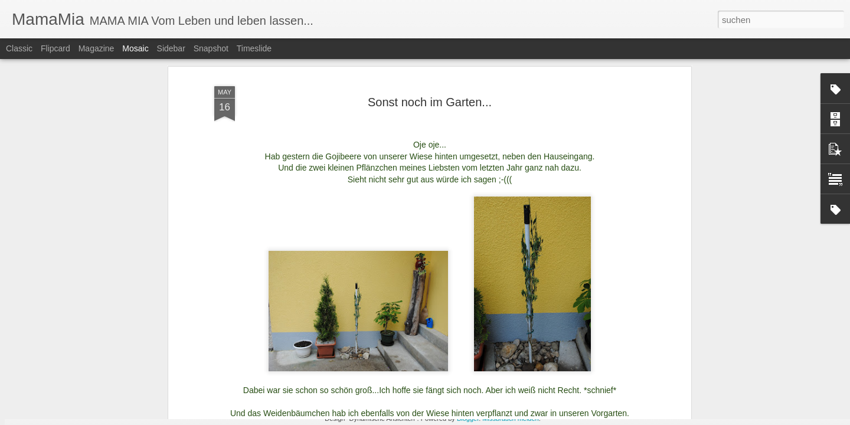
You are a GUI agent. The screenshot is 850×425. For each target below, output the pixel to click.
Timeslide (254, 48)
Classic (19, 48)
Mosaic (135, 48)
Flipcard (55, 48)
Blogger (468, 418)
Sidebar (171, 48)
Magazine (97, 48)
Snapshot (211, 48)
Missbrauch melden (510, 418)
